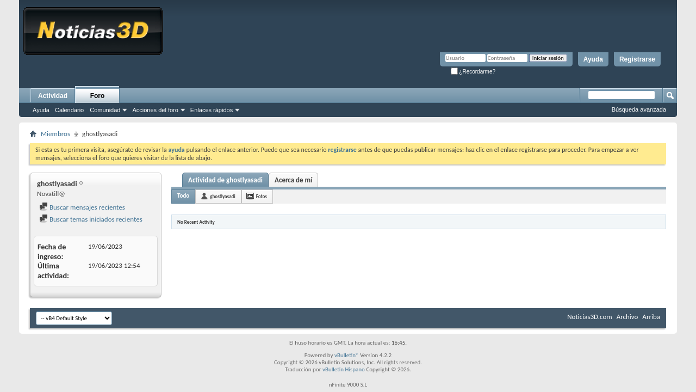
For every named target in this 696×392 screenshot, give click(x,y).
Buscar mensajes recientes (82, 207)
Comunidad (105, 110)
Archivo (627, 317)
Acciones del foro (155, 110)
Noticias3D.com (589, 317)
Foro (97, 96)
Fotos (261, 196)
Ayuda (593, 59)
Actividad (52, 96)
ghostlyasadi (222, 196)
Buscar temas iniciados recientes (90, 219)
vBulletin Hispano (343, 369)
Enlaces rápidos (211, 110)
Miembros (55, 134)
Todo (183, 195)
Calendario (69, 110)
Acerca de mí (293, 180)
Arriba (651, 317)
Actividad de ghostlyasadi (225, 180)
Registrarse (637, 59)
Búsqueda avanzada (639, 109)
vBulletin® (346, 355)
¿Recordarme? (473, 72)
